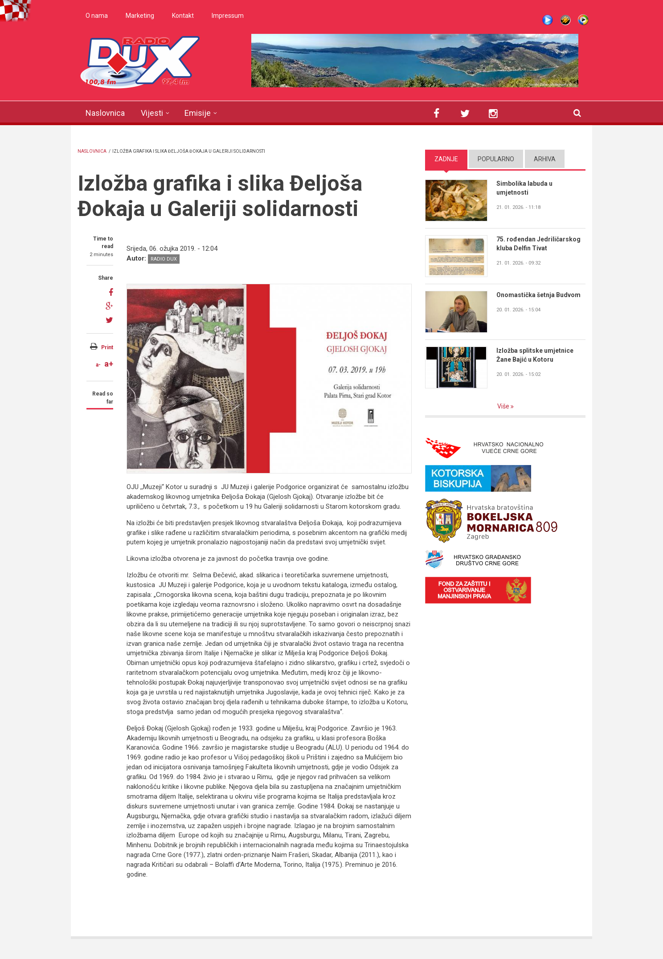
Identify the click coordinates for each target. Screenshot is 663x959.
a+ (108, 363)
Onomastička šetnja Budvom (538, 294)
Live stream (548, 20)
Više (504, 406)
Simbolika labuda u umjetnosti (524, 188)
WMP (583, 20)
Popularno (496, 159)
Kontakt (183, 15)
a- (98, 365)
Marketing (140, 15)
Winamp (565, 20)
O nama (97, 15)
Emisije (197, 113)
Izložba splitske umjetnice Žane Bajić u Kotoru (534, 355)
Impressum (228, 15)
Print (107, 347)
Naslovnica (105, 113)
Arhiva (545, 159)
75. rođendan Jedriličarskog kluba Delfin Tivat (538, 244)
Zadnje (446, 159)
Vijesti (152, 113)
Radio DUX (164, 259)
